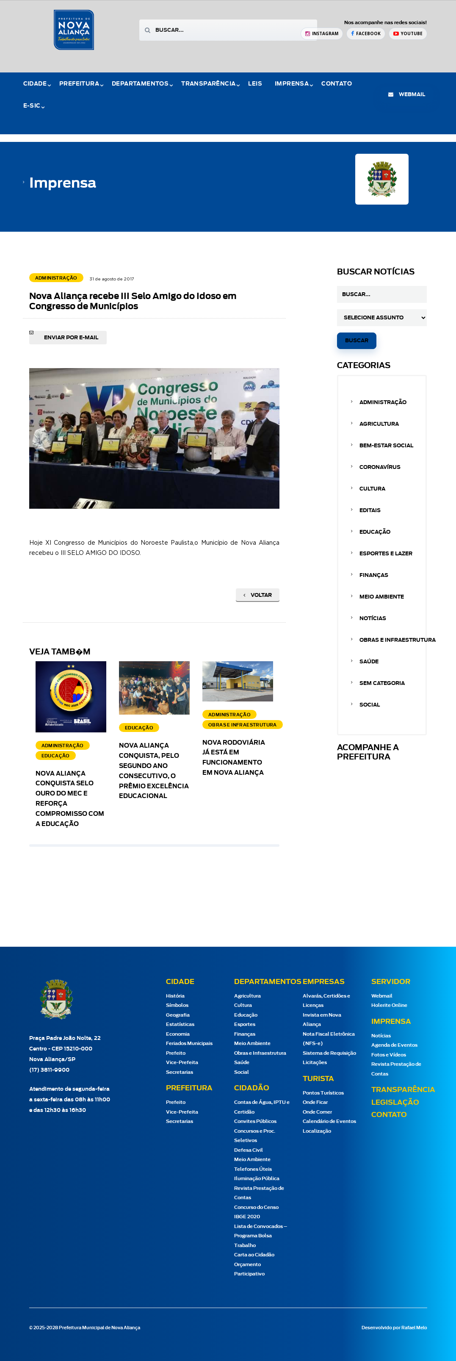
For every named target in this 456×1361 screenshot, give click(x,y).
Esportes (244, 1024)
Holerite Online (389, 1005)
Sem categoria (382, 683)
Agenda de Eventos (394, 1045)
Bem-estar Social (386, 445)
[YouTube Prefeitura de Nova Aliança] (408, 34)
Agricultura (379, 424)
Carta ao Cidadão (254, 1255)
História (175, 996)
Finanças (373, 575)
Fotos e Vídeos (388, 1055)
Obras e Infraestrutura (397, 640)
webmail (406, 94)
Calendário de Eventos (329, 1121)
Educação (374, 532)
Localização (317, 1131)
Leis (255, 84)
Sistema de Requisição (329, 1053)
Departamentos (140, 84)
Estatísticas (180, 1024)
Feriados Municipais (189, 1043)
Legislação (395, 1102)
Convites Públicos (255, 1121)
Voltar (257, 595)
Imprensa (292, 84)
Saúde (369, 661)
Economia (178, 1034)
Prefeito (175, 1053)
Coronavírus (380, 467)
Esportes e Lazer (385, 553)
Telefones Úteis (253, 1169)
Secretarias (179, 1072)
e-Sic (32, 106)
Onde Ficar (315, 1102)
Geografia (178, 1015)
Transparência (208, 84)
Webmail (381, 996)
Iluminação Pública (256, 1178)
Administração (382, 402)
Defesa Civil (248, 1150)
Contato (336, 84)
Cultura (372, 488)
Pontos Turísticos (323, 1093)
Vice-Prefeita (182, 1062)
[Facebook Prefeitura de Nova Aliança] (365, 34)
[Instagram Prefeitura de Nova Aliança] (322, 34)
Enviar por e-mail (71, 337)
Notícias (372, 618)
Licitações (315, 1062)
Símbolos (177, 1005)
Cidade (35, 84)
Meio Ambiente (381, 596)
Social (369, 704)
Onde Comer (317, 1112)
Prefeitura (79, 84)
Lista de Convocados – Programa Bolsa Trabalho (260, 1236)
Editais (370, 510)
